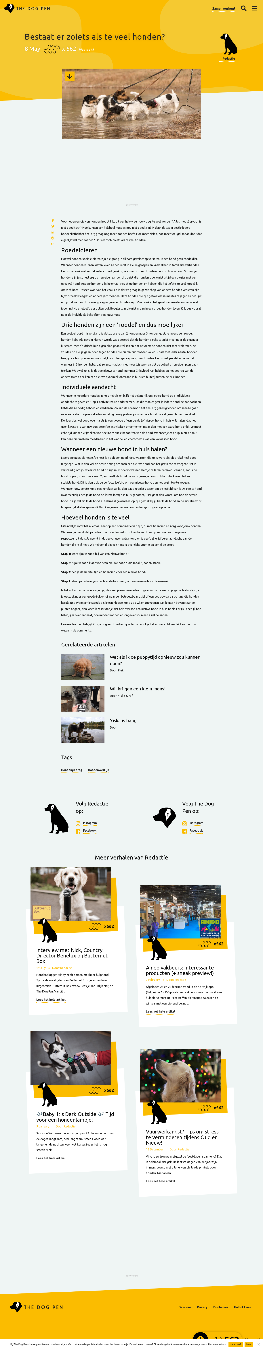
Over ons (184, 1307)
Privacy (202, 1307)
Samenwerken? (223, 8)
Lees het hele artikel (51, 999)
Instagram (90, 823)
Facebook (89, 831)
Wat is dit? (86, 49)
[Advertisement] (131, 176)
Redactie (228, 58)
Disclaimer (220, 1307)
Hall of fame (242, 1307)
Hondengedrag (71, 770)
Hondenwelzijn (98, 770)
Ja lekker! (235, 1344)
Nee (248, 1344)
